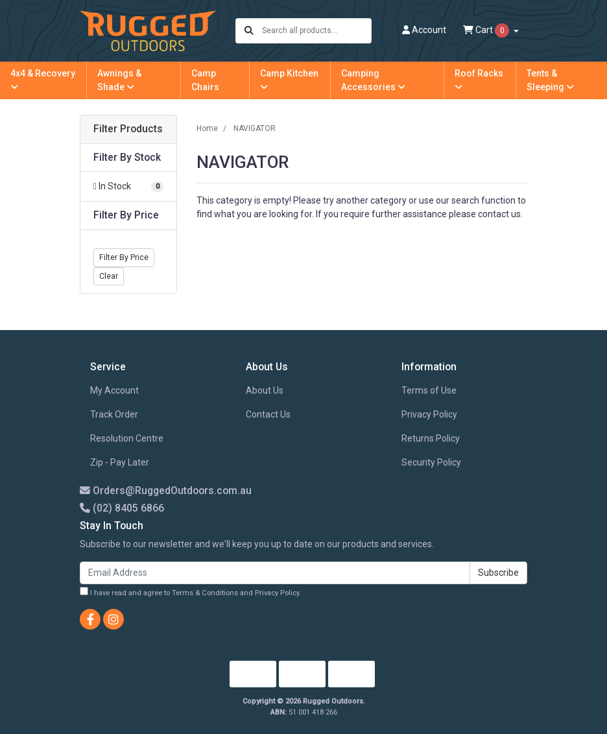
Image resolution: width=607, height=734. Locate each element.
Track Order (114, 414)
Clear (108, 276)
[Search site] (249, 30)
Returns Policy (430, 438)
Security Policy (431, 462)
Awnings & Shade (119, 80)
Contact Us (268, 414)
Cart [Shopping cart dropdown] (487, 30)
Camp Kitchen (289, 79)
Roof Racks (479, 79)
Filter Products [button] (128, 129)
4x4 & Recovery (42, 79)
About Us (264, 390)
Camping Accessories (373, 80)
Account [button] (424, 30)
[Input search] (316, 30)
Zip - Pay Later (119, 462)
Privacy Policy (429, 414)
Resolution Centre (126, 438)
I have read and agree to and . (190, 592)
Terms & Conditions (205, 593)
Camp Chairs (205, 80)
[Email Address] (275, 573)
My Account (114, 390)
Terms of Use (429, 390)
